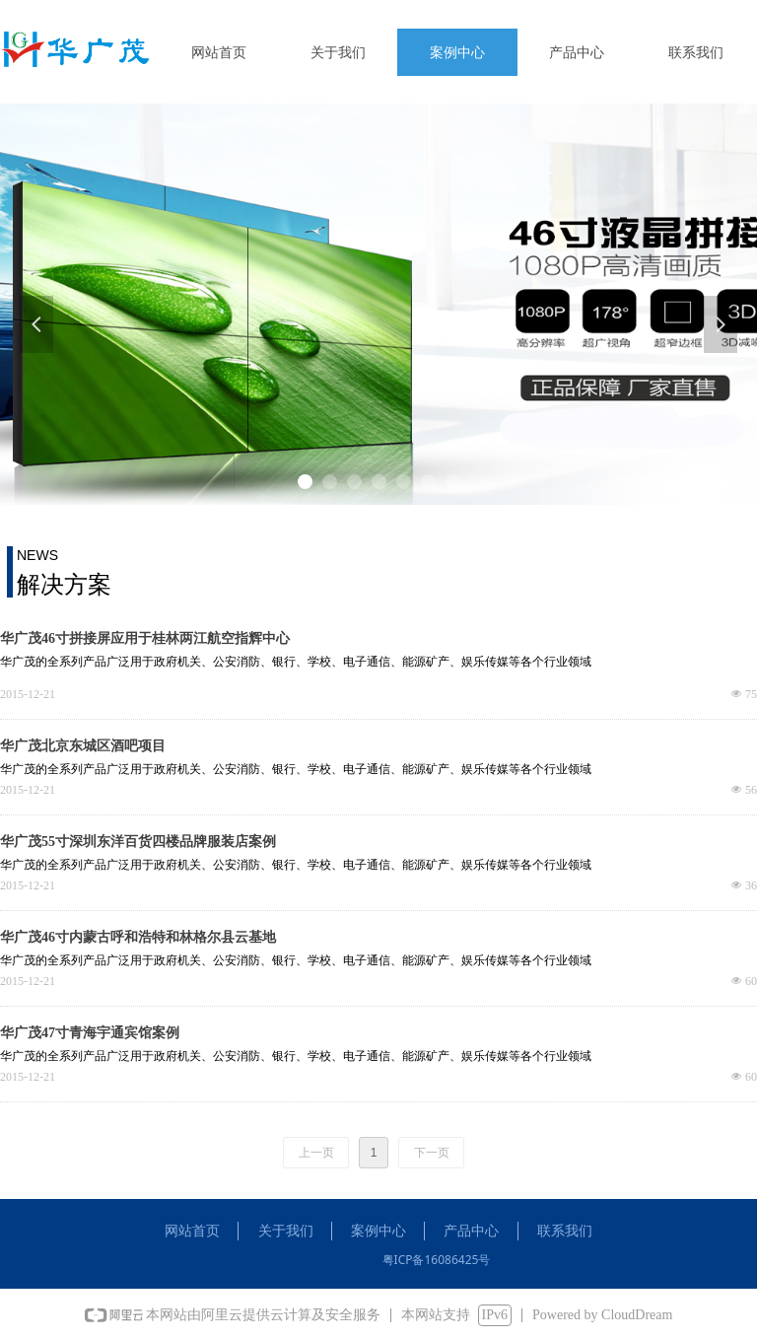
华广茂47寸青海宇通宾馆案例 (89, 1032)
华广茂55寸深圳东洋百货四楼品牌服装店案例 (138, 841)
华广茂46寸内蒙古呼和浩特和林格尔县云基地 (138, 937)
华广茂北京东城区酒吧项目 (83, 746)
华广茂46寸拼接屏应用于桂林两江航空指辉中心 (145, 638)
